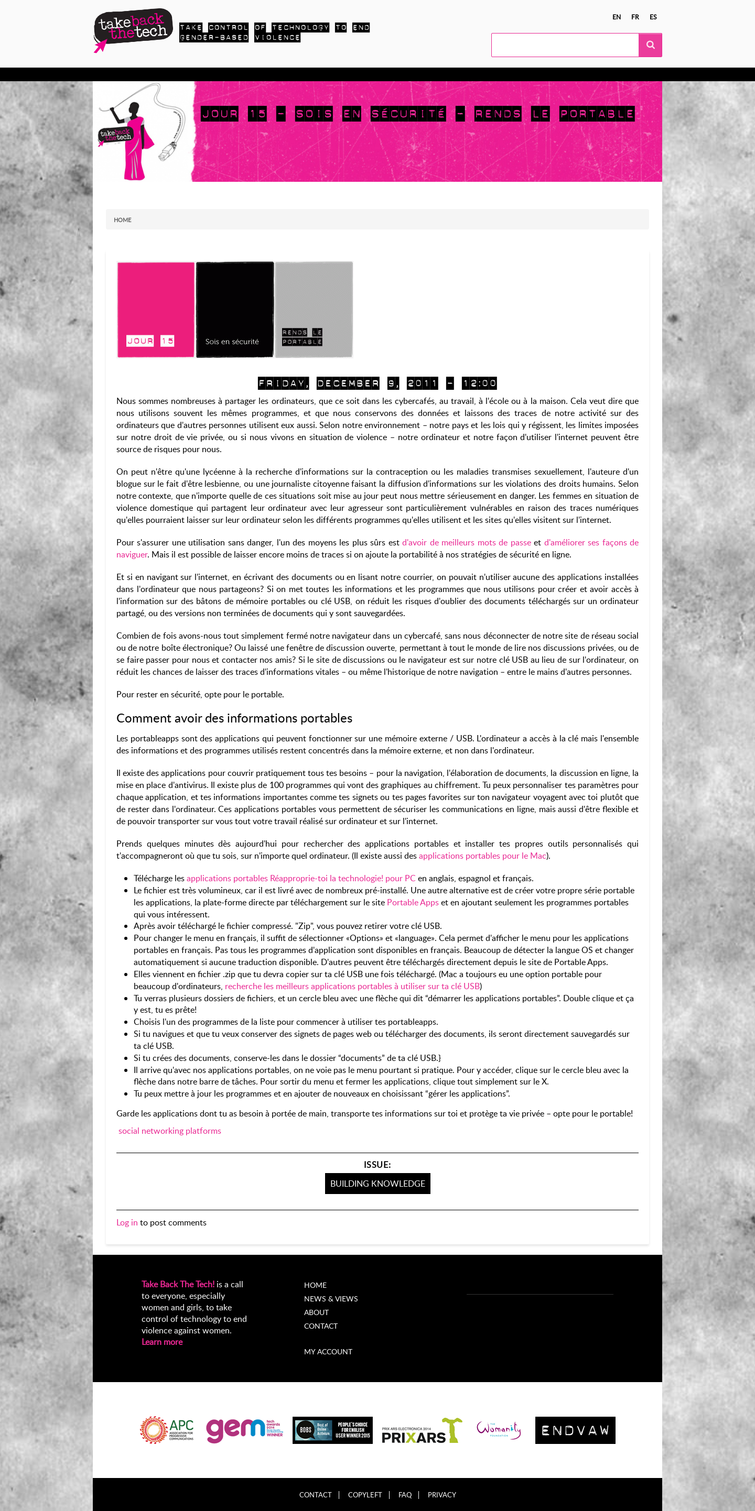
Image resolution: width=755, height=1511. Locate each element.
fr (635, 17)
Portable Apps (413, 902)
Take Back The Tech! (178, 1284)
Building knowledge (377, 1183)
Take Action (190, 74)
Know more (134, 74)
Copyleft (365, 1495)
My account (328, 1351)
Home (122, 220)
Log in (127, 1222)
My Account (422, 74)
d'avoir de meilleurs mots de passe (466, 542)
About (375, 74)
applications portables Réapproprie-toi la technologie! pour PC (301, 878)
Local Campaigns (255, 74)
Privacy (442, 1495)
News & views (325, 74)
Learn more (162, 1342)
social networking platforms (169, 1130)
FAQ (405, 1495)
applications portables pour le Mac (482, 855)
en (616, 17)
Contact (321, 1326)
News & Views (331, 1299)
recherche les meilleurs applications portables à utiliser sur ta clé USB (352, 986)
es (653, 17)
